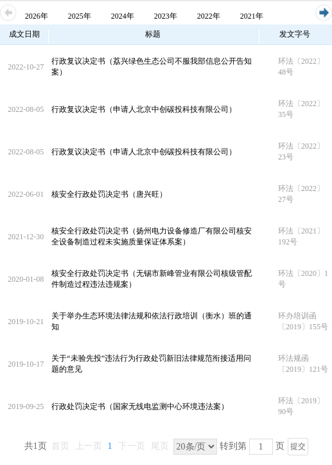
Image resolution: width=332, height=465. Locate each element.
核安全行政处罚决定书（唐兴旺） (109, 194)
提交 (298, 446)
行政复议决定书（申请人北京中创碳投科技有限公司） (143, 109)
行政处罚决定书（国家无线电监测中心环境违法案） (140, 406)
